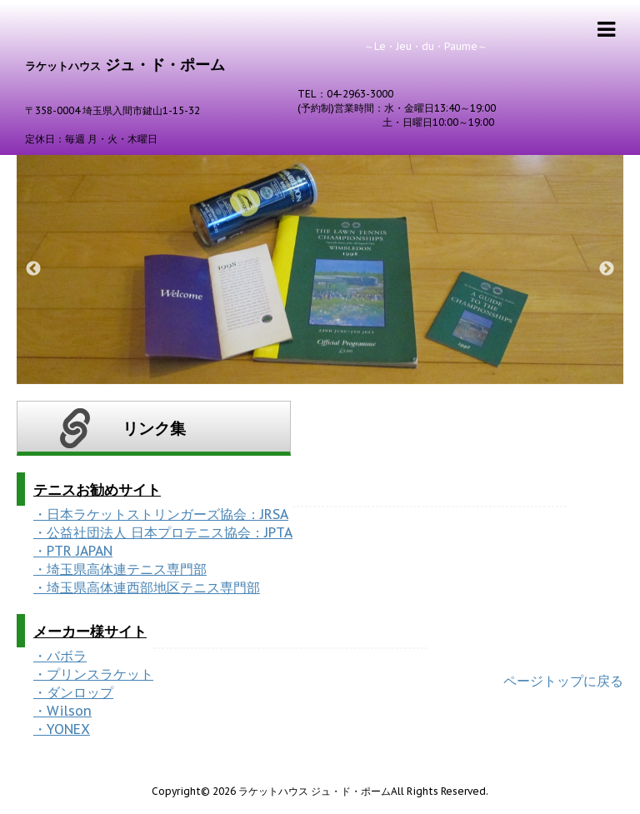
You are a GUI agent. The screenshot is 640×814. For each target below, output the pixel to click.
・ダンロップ (73, 692)
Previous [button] (33, 269)
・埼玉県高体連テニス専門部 (120, 569)
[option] (320, 269)
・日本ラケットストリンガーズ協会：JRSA (160, 514)
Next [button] (606, 269)
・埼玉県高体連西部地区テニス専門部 (146, 587)
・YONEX (61, 729)
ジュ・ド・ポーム (125, 64)
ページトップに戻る (563, 680)
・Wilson (62, 710)
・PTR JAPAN (72, 550)
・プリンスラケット (93, 674)
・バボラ (60, 655)
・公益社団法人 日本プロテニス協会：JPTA (162, 532)
